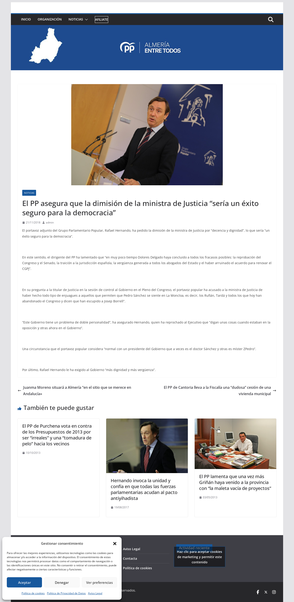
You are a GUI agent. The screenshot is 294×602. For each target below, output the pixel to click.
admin (50, 222)
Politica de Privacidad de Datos (66, 593)
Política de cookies (33, 593)
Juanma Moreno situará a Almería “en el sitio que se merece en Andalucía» (74, 390)
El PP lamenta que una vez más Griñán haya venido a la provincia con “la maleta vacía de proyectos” (235, 482)
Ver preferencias (99, 582)
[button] (115, 543)
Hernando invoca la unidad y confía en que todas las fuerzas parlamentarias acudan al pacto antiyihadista (144, 489)
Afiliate (101, 19)
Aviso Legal (95, 593)
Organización (50, 19)
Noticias (76, 19)
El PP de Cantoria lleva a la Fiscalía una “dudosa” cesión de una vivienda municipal (220, 390)
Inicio (26, 19)
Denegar (62, 582)
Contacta (130, 558)
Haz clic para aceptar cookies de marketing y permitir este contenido (199, 556)
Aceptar (24, 582)
